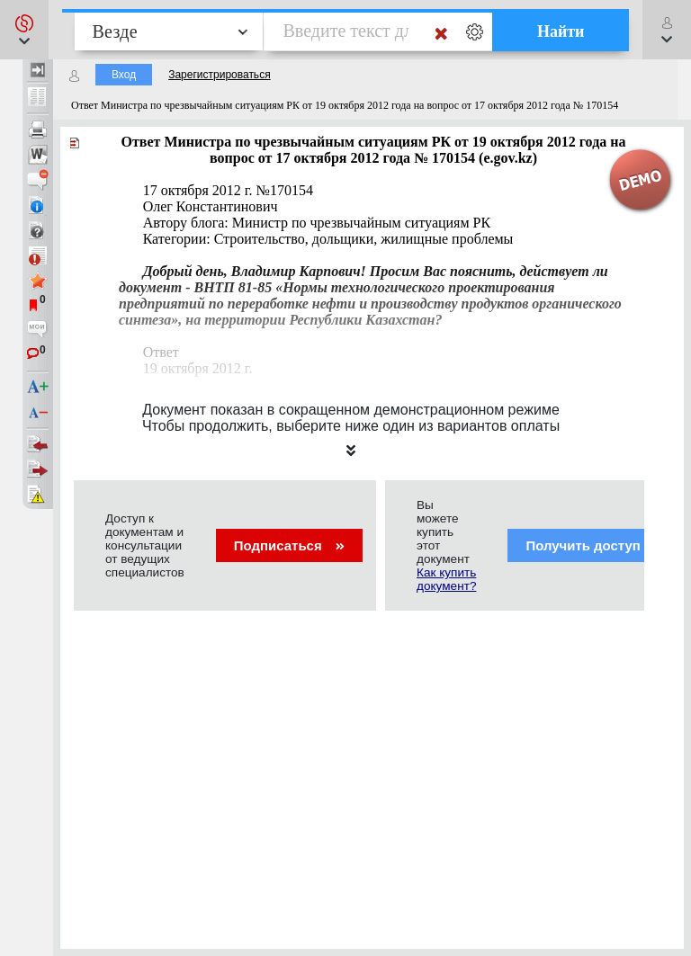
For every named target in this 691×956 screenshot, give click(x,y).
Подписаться (289, 545)
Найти (561, 31)
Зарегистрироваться (219, 74)
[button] (24, 29)
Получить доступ (594, 545)
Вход (124, 74)
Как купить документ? (446, 579)
